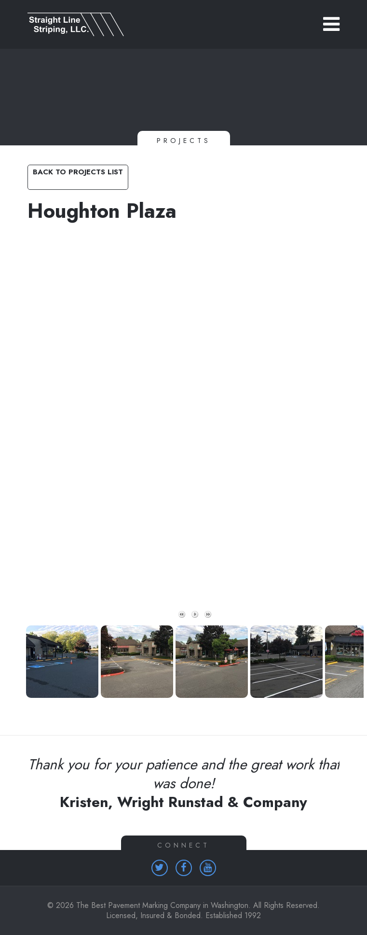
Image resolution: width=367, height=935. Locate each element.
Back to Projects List (78, 172)
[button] (331, 24)
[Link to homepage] (183, 24)
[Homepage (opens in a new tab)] (159, 868)
